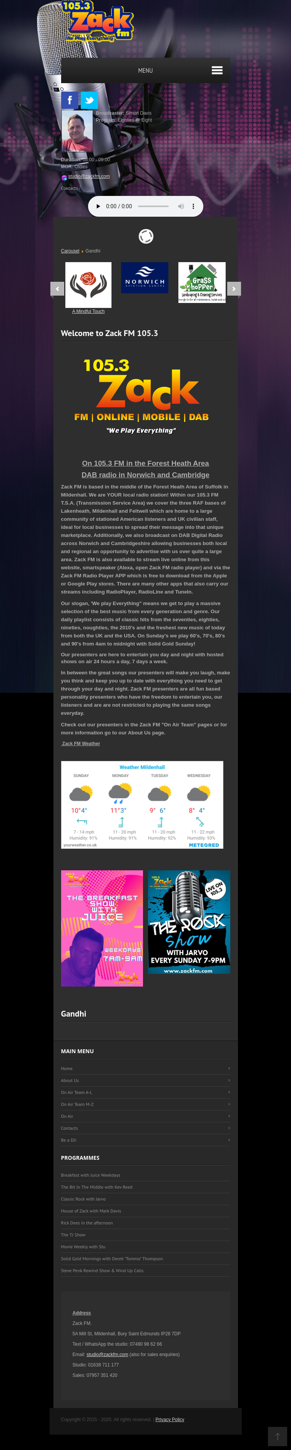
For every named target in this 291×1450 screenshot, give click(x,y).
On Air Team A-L (77, 1092)
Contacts (69, 188)
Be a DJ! (68, 1140)
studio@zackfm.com (85, 176)
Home (67, 1068)
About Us (70, 1080)
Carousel (70, 251)
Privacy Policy (170, 1419)
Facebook (69, 100)
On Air (67, 1116)
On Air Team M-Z (77, 1104)
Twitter (89, 100)
